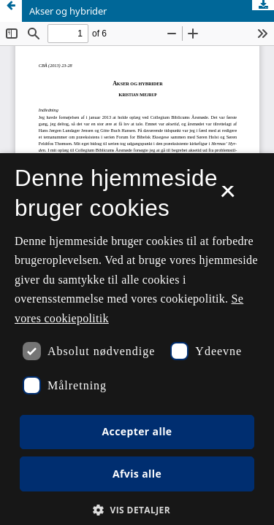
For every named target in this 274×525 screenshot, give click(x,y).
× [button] (227, 196)
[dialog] (137, 339)
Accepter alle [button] (137, 431)
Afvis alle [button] (137, 474)
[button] (137, 510)
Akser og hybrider (68, 11)
